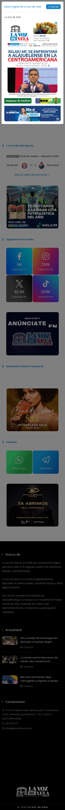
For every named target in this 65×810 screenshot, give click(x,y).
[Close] (53, 6)
